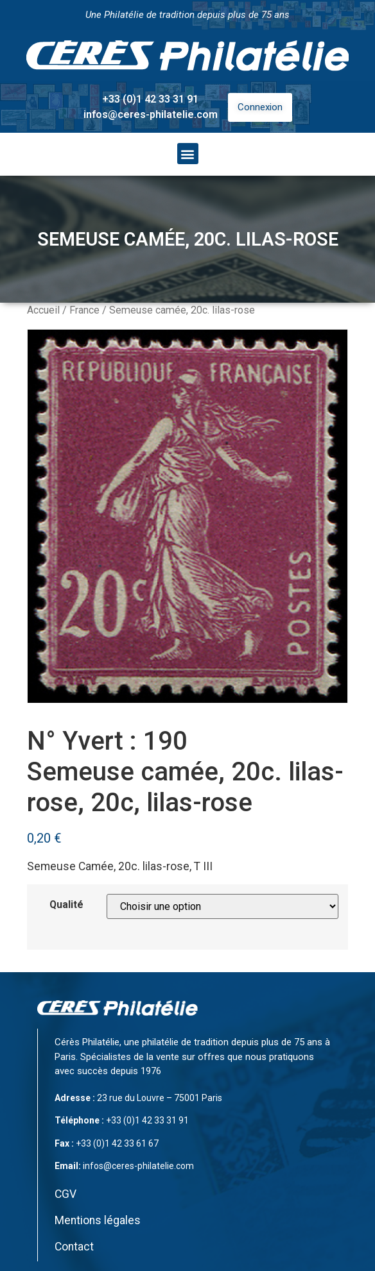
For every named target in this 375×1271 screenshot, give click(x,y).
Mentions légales (98, 1220)
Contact (74, 1246)
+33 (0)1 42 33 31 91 (150, 99)
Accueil (43, 310)
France (84, 310)
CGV (65, 1194)
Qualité (66, 905)
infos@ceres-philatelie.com (150, 114)
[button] (187, 153)
